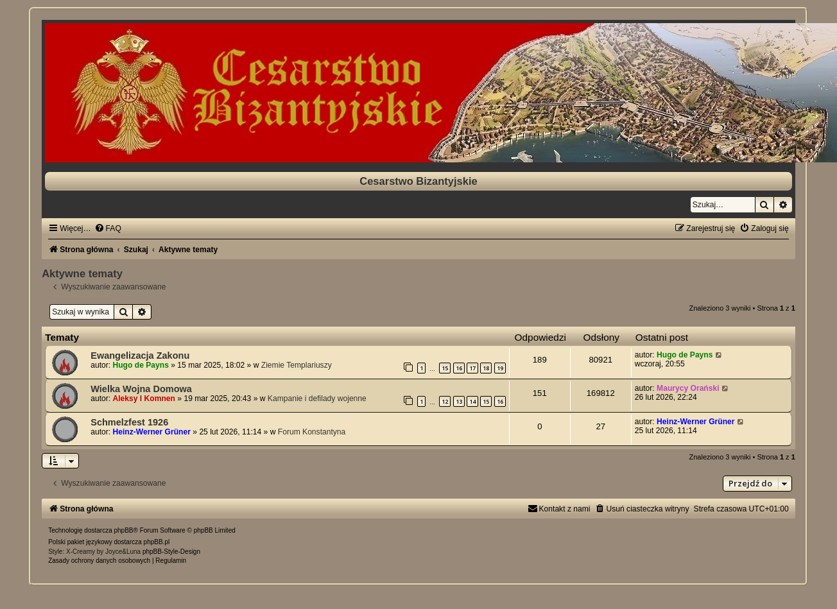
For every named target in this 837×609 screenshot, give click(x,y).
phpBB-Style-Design (171, 551)
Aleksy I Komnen (144, 398)
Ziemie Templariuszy (296, 365)
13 (459, 401)
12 (445, 401)
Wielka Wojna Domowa (141, 389)
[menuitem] (107, 228)
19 (500, 368)
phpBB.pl (157, 541)
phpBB (124, 530)
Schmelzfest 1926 (129, 422)
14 (472, 401)
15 (445, 368)
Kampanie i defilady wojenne (317, 398)
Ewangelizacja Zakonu (140, 355)
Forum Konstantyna (312, 431)
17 (472, 368)
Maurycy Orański (688, 388)
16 (459, 368)
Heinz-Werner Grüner (152, 431)
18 (486, 368)
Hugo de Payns (141, 365)
